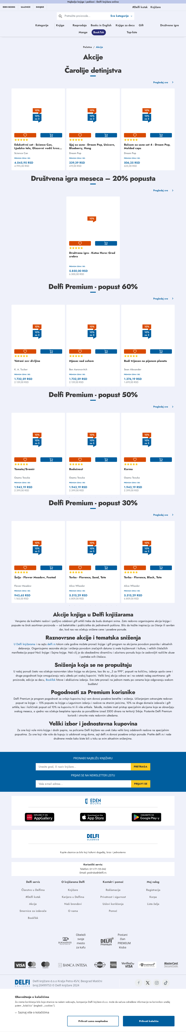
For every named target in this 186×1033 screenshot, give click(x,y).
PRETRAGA (140, 768)
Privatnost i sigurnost (113, 898)
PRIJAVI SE (140, 785)
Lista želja (153, 905)
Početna (87, 48)
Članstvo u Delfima (33, 891)
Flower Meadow (22, 587)
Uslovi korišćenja (113, 905)
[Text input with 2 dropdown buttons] (87, 16)
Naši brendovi (73, 905)
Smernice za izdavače (33, 912)
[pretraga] (60, 16)
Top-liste (163, 33)
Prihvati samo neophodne (93, 1022)
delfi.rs (51, 646)
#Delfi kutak (33, 898)
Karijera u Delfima (73, 898)
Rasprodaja (95, 25)
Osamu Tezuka (22, 479)
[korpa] (51, 137)
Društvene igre (96, 33)
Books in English (116, 25)
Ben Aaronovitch (78, 371)
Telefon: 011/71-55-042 (93, 870)
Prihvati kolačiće (148, 1022)
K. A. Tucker (21, 371)
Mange (114, 33)
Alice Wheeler (77, 587)
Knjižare (73, 891)
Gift (156, 25)
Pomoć (113, 912)
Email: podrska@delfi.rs (93, 874)
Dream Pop (75, 154)
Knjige (62, 25)
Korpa (153, 898)
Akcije (33, 905)
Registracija (153, 891)
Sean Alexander (132, 371)
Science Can (21, 154)
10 (116, 174)
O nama (73, 912)
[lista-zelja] (25, 137)
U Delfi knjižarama (24, 646)
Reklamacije (113, 891)
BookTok (129, 33)
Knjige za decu (140, 25)
